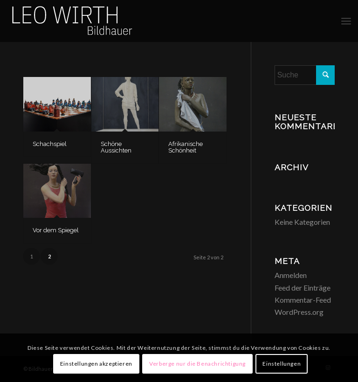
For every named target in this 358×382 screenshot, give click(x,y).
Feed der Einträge (302, 287)
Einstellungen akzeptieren (96, 363)
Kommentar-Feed (303, 299)
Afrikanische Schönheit (185, 147)
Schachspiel (50, 143)
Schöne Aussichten (116, 147)
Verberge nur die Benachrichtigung (197, 363)
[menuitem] (346, 21)
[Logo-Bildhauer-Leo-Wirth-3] (73, 21)
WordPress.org (299, 311)
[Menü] (346, 21)
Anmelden (291, 275)
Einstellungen (281, 363)
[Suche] (305, 75)
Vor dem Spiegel (56, 230)
